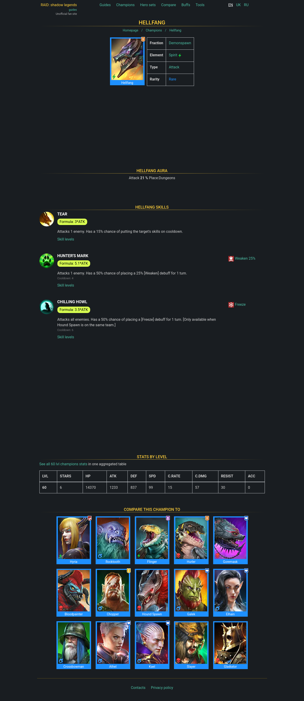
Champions (125, 5)
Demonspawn (180, 43)
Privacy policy (162, 687)
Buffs (185, 5)
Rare (172, 79)
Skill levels (65, 239)
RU (246, 5)
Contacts (138, 687)
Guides (105, 5)
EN (230, 5)
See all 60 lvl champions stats (63, 464)
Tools (200, 5)
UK (238, 5)
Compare (168, 5)
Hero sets (148, 5)
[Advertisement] (152, 121)
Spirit (173, 55)
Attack (174, 67)
